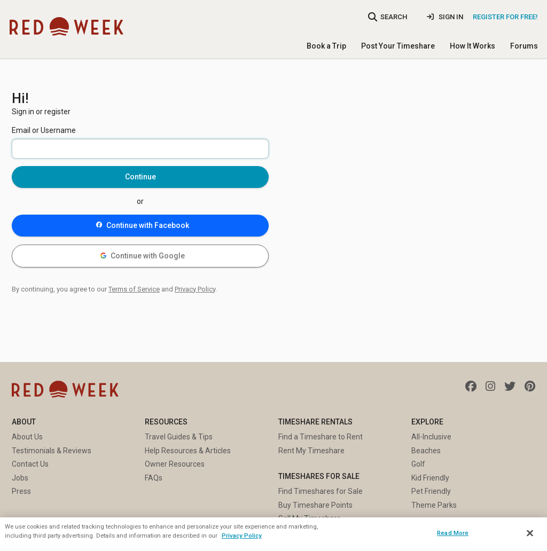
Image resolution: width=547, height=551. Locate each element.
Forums (524, 46)
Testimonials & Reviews (51, 450)
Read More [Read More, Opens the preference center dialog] (452, 533)
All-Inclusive (431, 436)
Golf (418, 464)
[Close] (530, 533)
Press (21, 491)
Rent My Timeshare (311, 450)
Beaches (426, 450)
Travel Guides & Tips (179, 436)
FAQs (153, 478)
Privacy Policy (195, 289)
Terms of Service (134, 289)
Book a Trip (326, 46)
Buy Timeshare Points (315, 505)
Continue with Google (142, 255)
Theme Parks (434, 505)
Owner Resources (175, 464)
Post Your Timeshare (398, 46)
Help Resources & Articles (188, 450)
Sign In (445, 17)
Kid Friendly (430, 478)
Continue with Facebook (143, 225)
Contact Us (30, 464)
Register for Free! (505, 17)
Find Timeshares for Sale (320, 491)
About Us (27, 436)
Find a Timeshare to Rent (320, 436)
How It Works (472, 46)
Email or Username (44, 130)
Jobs (20, 478)
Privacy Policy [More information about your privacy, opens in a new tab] (242, 535)
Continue (140, 176)
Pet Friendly (431, 491)
